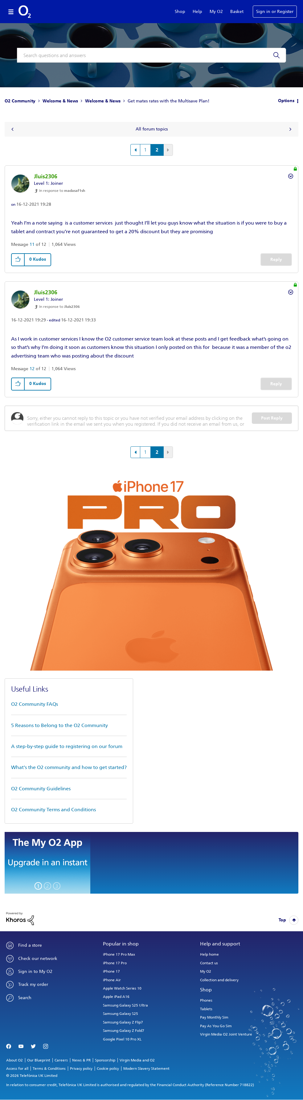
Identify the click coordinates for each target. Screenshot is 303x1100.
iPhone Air (112, 980)
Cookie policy (108, 1068)
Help (197, 11)
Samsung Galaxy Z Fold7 (123, 1030)
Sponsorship (105, 1060)
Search (24, 997)
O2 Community (20, 101)
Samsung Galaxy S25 (120, 1013)
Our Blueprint (38, 1060)
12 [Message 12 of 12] (32, 368)
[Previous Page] (135, 150)
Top (282, 920)
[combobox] (151, 55)
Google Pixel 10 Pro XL (122, 1039)
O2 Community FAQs (34, 704)
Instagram (45, 1047)
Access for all (17, 1068)
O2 (24, 11)
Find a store (30, 945)
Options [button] (286, 100)
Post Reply (272, 418)
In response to (62, 190)
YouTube (20, 1047)
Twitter (33, 1047)
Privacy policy (81, 1068)
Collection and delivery (219, 980)
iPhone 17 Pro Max (119, 954)
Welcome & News (60, 101)
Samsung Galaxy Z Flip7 (123, 1022)
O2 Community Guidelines (41, 789)
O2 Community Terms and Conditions (53, 810)
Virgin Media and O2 (137, 1060)
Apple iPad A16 (116, 997)
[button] (18, 259)
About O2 (14, 1060)
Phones (206, 1000)
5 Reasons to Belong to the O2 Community (59, 725)
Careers (61, 1060)
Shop (180, 11)
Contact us (209, 963)
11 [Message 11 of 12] (32, 244)
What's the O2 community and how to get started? (69, 767)
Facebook (8, 1047)
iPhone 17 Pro (115, 963)
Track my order (33, 984)
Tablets (206, 1009)
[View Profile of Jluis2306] (45, 176)
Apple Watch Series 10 (122, 988)
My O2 (216, 11)
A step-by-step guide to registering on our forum (66, 746)
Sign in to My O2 (35, 971)
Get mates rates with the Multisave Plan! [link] (168, 101)
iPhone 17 (111, 971)
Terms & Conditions (49, 1068)
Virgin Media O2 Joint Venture (226, 1034)
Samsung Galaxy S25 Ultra (125, 1005)
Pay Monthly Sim (214, 1017)
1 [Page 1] (145, 150)
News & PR (81, 1060)
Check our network (37, 958)
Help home (209, 954)
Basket (237, 11)
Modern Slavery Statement (146, 1068)
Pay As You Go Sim (216, 1026)
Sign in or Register (274, 11)
